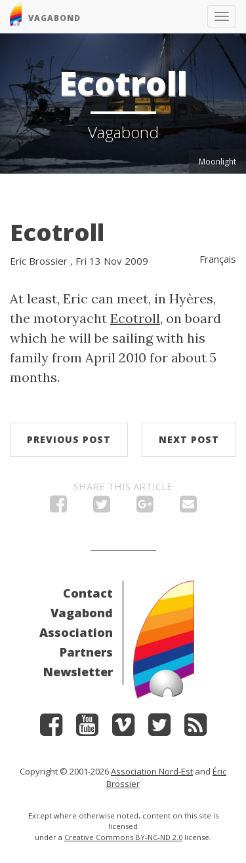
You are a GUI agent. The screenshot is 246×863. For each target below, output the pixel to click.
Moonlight (217, 161)
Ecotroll (57, 232)
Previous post (69, 439)
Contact (88, 593)
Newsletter (78, 672)
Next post (189, 439)
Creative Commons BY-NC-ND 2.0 (123, 837)
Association (76, 632)
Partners (86, 652)
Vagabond (82, 613)
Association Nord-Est (152, 771)
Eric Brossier (39, 260)
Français (217, 258)
